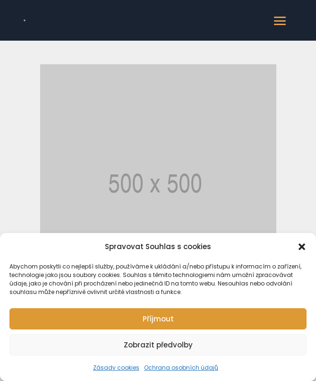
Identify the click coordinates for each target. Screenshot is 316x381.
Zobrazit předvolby (158, 345)
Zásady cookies (116, 368)
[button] (302, 246)
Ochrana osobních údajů (181, 368)
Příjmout (158, 319)
